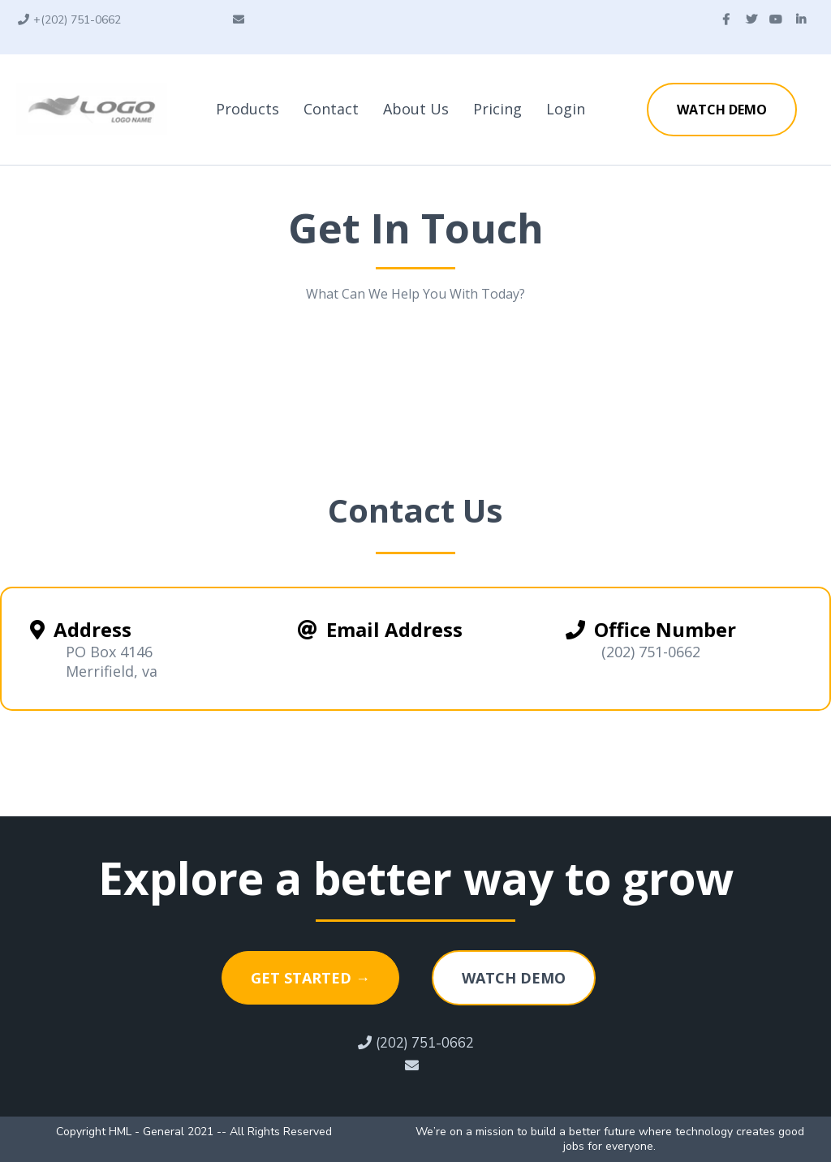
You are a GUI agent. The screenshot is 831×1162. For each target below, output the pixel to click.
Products (247, 108)
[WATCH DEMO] (722, 109)
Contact (331, 108)
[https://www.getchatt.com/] (91, 108)
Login (565, 108)
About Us (416, 108)
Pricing (497, 108)
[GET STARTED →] (310, 978)
